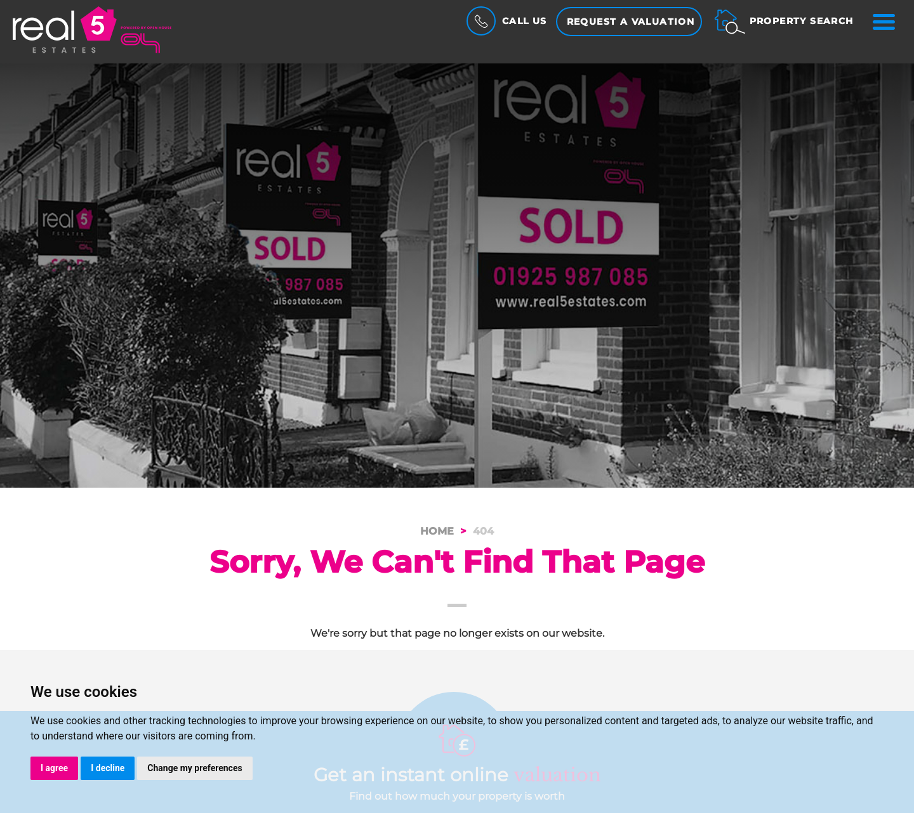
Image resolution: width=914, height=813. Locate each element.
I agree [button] (54, 768)
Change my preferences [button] (194, 768)
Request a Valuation (631, 21)
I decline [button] (107, 768)
